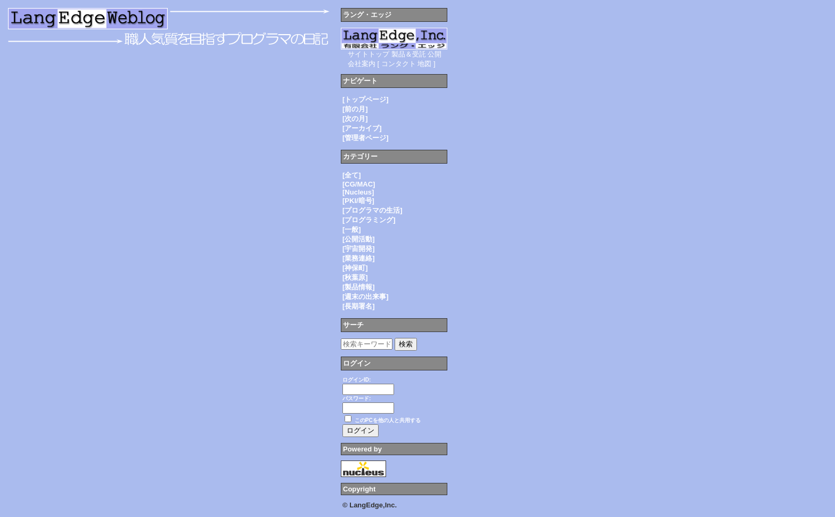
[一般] (351, 229)
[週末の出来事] (365, 297)
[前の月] (355, 109)
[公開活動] (358, 239)
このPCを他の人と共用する (388, 420)
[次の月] (355, 119)
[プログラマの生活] (372, 210)
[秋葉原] (355, 277)
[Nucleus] (358, 192)
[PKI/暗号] (358, 201)
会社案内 (361, 64)
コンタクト (398, 64)
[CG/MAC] (358, 184)
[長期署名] (358, 306)
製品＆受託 (408, 54)
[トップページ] (365, 99)
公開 (434, 54)
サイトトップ (368, 54)
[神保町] (355, 268)
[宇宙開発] (358, 249)
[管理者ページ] (365, 138)
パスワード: (356, 398)
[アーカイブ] (362, 128)
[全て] (351, 175)
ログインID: (356, 380)
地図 (424, 64)
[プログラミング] (369, 220)
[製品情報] (358, 287)
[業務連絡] (358, 258)
